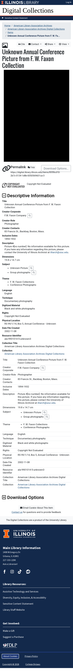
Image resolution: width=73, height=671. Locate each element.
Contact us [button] (17, 512)
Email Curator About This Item (36, 507)
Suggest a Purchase (13, 637)
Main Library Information (22, 547)
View (63, 44)
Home (7, 25)
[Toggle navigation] (69, 10)
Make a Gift (8, 631)
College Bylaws (32, 664)
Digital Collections (27, 10)
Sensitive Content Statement (16, 18)
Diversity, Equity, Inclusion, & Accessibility (24, 597)
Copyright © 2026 (10, 664)
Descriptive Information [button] (28, 195)
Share (49, 44)
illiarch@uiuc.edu (59, 252)
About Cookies (10, 656)
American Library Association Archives (33, 25)
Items (10, 32)
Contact (34, 44)
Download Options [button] (23, 497)
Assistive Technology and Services (20, 591)
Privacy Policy (31, 656)
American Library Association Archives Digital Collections (36, 29)
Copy (31, 167)
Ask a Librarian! (10, 564)
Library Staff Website (14, 610)
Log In (68, 2)
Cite (21, 44)
